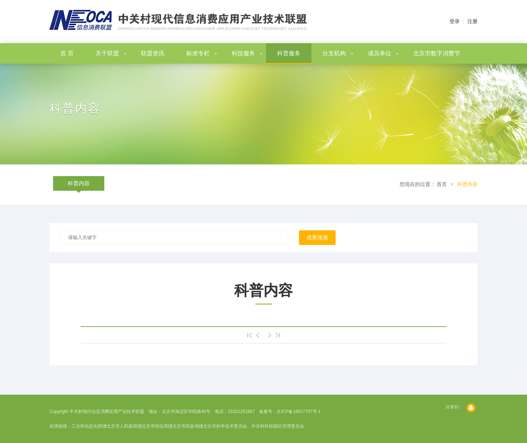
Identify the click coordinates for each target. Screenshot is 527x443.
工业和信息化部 (86, 426)
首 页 (67, 53)
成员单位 (383, 53)
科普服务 (288, 53)
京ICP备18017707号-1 (299, 411)
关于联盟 (111, 53)
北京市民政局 (185, 426)
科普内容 (79, 183)
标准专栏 (201, 53)
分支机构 (337, 53)
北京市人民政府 (121, 426)
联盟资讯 (152, 53)
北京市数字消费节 (436, 53)
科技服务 (247, 53)
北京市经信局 (155, 426)
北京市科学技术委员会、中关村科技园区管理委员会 (253, 426)
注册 (472, 21)
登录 (454, 21)
